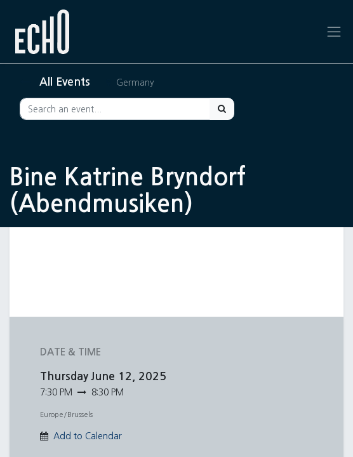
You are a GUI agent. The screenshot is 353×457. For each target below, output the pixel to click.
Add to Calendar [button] (87, 436)
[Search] (222, 109)
